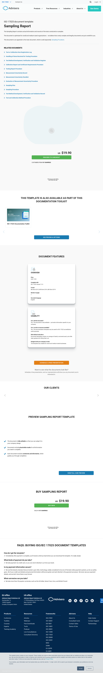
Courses (6, 623)
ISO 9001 (49, 623)
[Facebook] (81, 601)
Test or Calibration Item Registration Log (18, 52)
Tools (26, 626)
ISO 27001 (49, 618)
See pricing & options (51, 238)
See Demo (94, 9)
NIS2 (47, 641)
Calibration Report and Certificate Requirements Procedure (23, 64)
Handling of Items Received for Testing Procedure (20, 56)
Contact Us (18, 2)
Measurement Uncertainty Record (15, 73)
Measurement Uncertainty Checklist (16, 77)
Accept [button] (80, 668)
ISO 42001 (49, 620)
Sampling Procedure (58, 40)
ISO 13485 (49, 631)
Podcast (27, 628)
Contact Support (94, 620)
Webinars (27, 620)
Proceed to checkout (51, 157)
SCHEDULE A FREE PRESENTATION (51, 363)
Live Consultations (30, 631)
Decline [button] (90, 668)
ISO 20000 (49, 636)
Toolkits (6, 620)
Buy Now (51, 505)
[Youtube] (86, 601)
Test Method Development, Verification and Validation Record (24, 93)
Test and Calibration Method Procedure (17, 98)
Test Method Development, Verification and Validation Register (25, 60)
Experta (6, 626)
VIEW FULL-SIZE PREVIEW (76, 473)
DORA (48, 644)
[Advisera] (10, 8)
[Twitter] (75, 601)
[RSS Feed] (92, 601)
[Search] (90, 2)
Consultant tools (74, 620)
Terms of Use (73, 626)
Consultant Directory (30, 634)
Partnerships (93, 623)
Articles (26, 618)
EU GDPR (49, 647)
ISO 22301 (49, 639)
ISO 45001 (49, 628)
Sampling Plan (9, 85)
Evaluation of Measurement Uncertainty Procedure (21, 81)
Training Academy (9, 628)
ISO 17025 (49, 634)
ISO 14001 (49, 626)
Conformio (7, 618)
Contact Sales (73, 623)
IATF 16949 (49, 652)
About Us (72, 618)
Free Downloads (29, 623)
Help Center (92, 618)
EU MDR (48, 649)
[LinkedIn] (70, 601)
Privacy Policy (49, 659)
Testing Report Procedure (13, 69)
